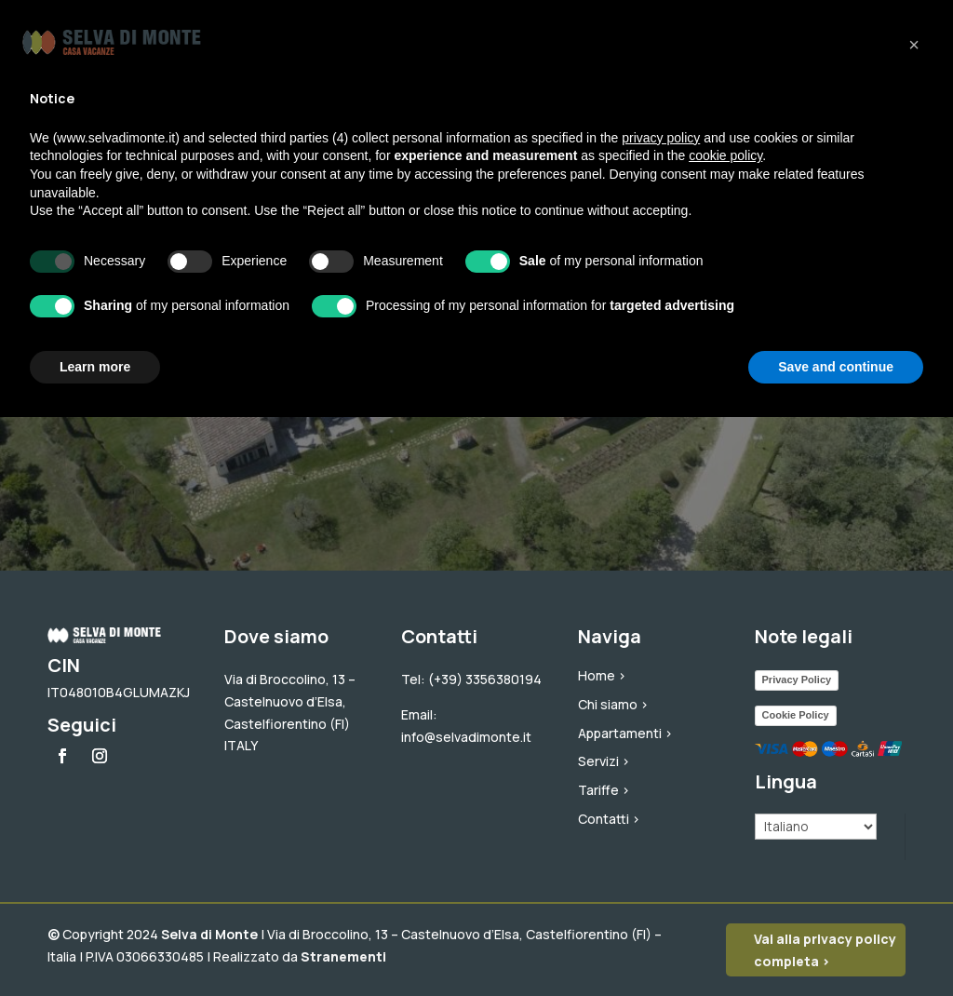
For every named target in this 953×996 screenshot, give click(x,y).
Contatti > (609, 819)
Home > (602, 675)
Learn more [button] (95, 366)
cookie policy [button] (725, 155)
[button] (914, 45)
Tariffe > (604, 790)
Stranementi (343, 956)
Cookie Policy (795, 714)
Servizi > (604, 761)
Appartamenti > (625, 733)
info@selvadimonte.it (466, 737)
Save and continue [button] (835, 366)
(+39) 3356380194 (485, 679)
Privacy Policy (797, 679)
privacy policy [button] (661, 137)
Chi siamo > (613, 704)
